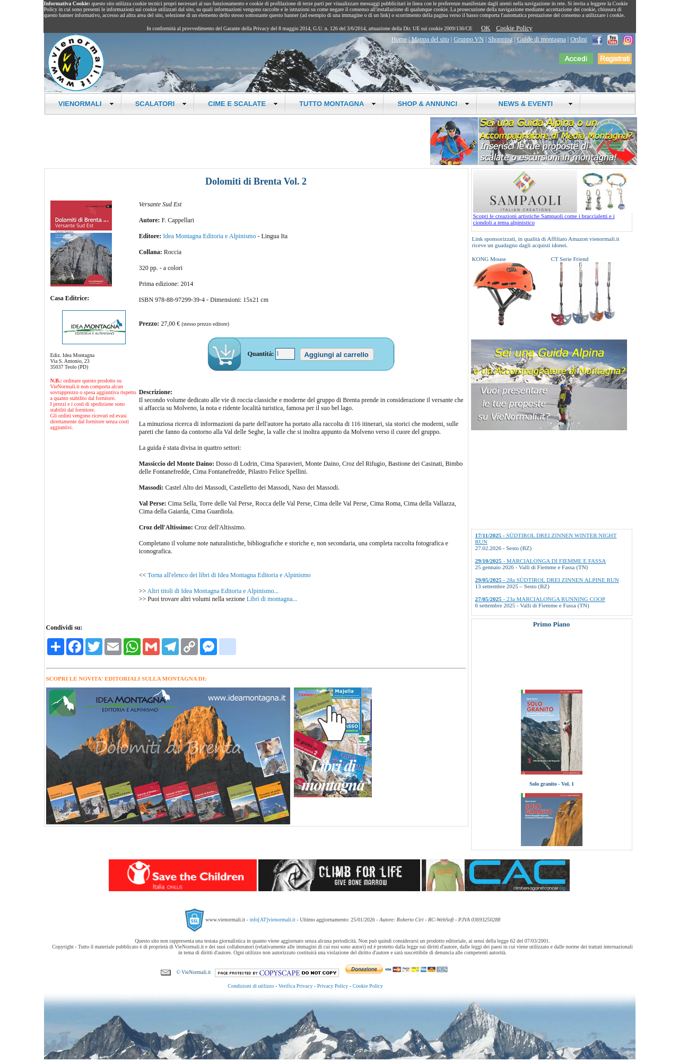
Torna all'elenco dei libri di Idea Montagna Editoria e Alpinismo (229, 575)
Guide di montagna (541, 39)
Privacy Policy (333, 986)
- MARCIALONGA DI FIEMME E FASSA (540, 561)
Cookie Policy (514, 28)
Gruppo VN (469, 39)
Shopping (500, 39)
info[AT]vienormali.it (272, 919)
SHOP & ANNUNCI (433, 104)
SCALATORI (161, 104)
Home (399, 39)
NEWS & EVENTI (531, 104)
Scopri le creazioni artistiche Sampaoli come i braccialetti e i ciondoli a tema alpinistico (552, 216)
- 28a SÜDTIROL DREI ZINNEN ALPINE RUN (547, 580)
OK (485, 28)
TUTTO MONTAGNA (337, 104)
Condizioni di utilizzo (251, 986)
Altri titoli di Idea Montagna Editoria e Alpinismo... (213, 591)
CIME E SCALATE (243, 104)
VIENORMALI (86, 104)
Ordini (578, 39)
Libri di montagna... (272, 599)
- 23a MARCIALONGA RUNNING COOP (540, 599)
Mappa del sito (430, 39)
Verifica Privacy (295, 986)
